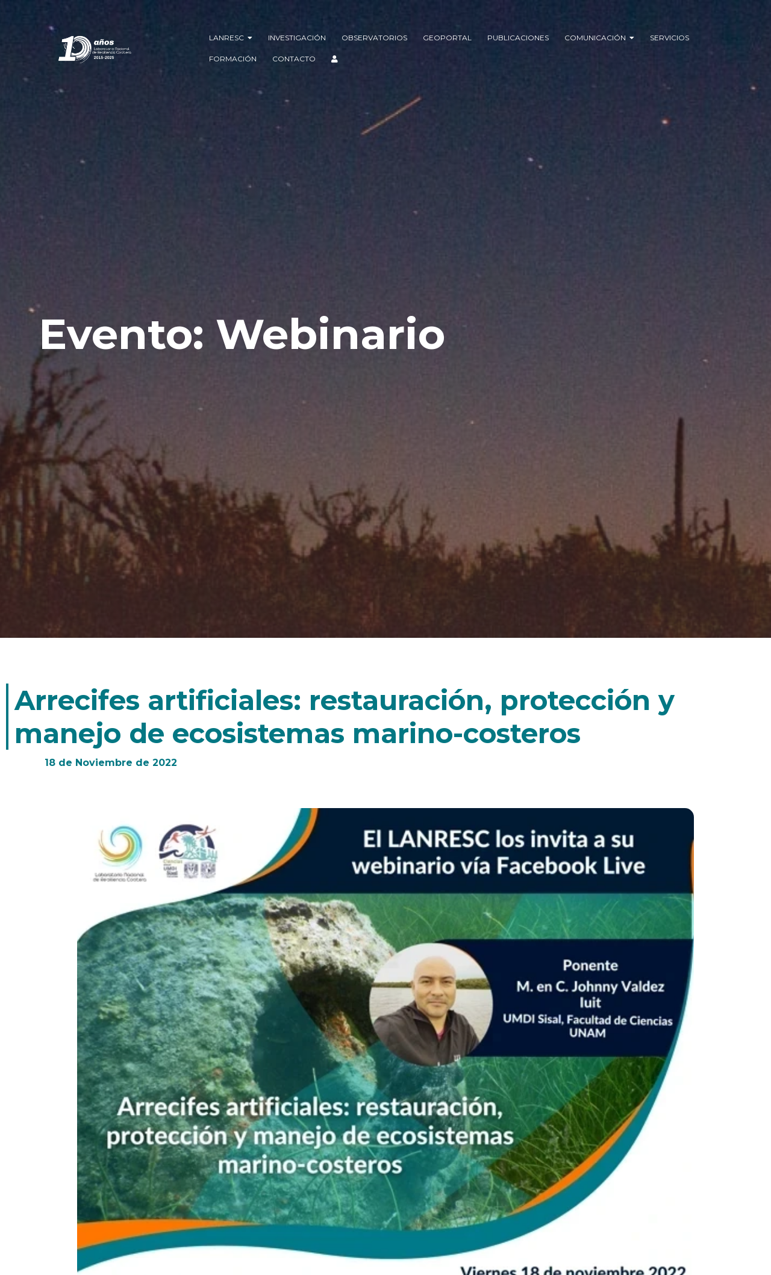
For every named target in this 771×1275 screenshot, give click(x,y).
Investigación (297, 37)
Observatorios (374, 37)
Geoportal (447, 37)
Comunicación (599, 37)
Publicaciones (518, 37)
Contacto (294, 58)
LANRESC (230, 37)
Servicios (669, 37)
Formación (233, 58)
